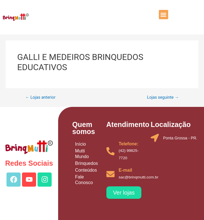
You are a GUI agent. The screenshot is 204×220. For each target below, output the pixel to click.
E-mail (125, 170)
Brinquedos (86, 163)
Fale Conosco (84, 179)
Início (80, 144)
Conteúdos (86, 170)
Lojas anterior (40, 97)
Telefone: (129, 143)
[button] (163, 14)
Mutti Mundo (82, 153)
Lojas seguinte (163, 97)
